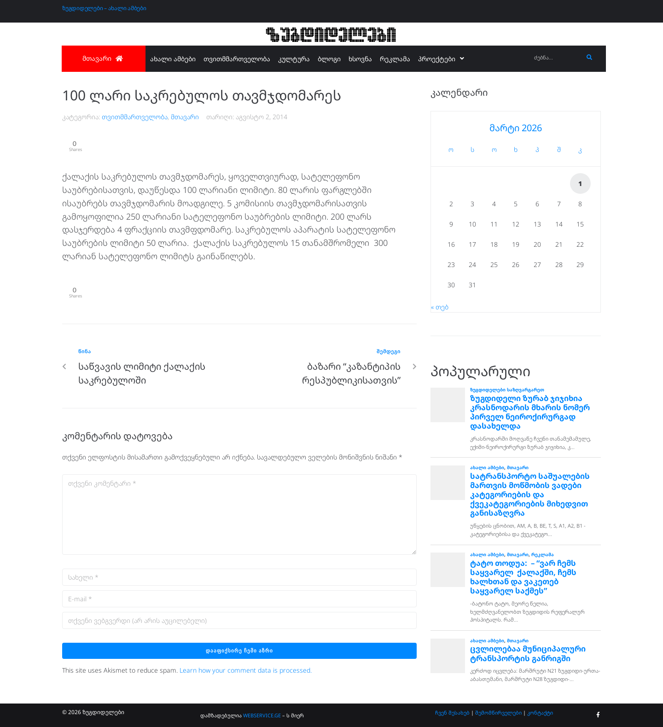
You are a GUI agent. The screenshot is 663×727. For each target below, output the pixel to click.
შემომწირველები (498, 712)
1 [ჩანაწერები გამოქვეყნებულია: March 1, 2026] (580, 183)
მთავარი (185, 116)
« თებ (439, 306)
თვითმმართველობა (135, 116)
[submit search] (590, 57)
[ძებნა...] (556, 58)
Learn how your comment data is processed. (246, 673)
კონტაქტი (540, 712)
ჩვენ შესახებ (452, 712)
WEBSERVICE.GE (262, 715)
